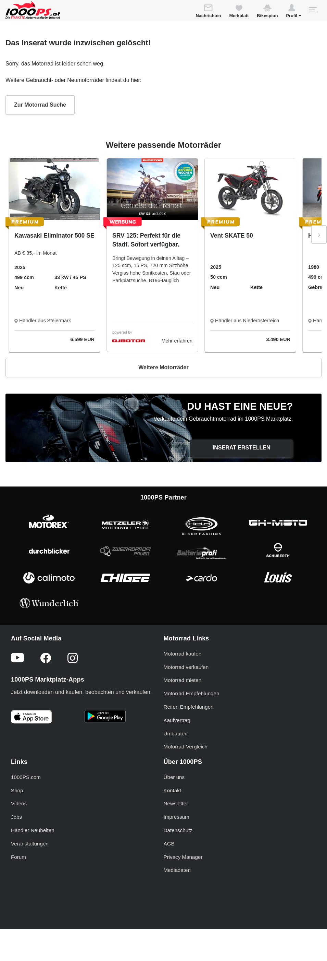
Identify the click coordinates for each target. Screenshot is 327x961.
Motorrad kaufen (183, 654)
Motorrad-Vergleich (185, 746)
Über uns (174, 777)
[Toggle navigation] (312, 10)
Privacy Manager (183, 857)
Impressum (176, 817)
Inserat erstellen (242, 448)
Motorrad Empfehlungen (191, 693)
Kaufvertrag (177, 720)
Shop (17, 790)
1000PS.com (26, 777)
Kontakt (172, 790)
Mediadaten (177, 870)
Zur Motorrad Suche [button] (40, 105)
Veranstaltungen (30, 843)
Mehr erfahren (177, 341)
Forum (18, 857)
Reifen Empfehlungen (189, 707)
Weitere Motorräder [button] (163, 367)
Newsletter (176, 803)
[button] (293, 12)
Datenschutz (178, 830)
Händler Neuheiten (32, 830)
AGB (169, 843)
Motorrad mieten (183, 680)
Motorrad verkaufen (186, 667)
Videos (19, 803)
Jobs (16, 817)
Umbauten (176, 733)
